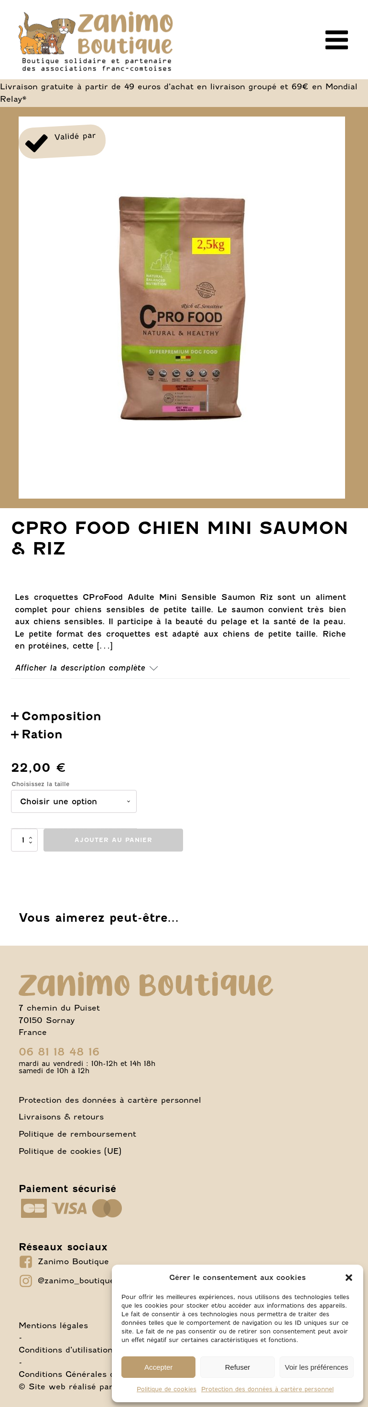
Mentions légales (53, 1325)
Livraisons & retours (61, 1116)
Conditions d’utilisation (66, 1349)
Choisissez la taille (40, 784)
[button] (349, 1277)
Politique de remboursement (77, 1134)
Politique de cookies (166, 1389)
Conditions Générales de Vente (83, 1374)
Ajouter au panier (113, 839)
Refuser (237, 1367)
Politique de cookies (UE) (70, 1151)
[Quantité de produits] (24, 840)
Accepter (158, 1367)
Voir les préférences (316, 1367)
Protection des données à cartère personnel (267, 1389)
